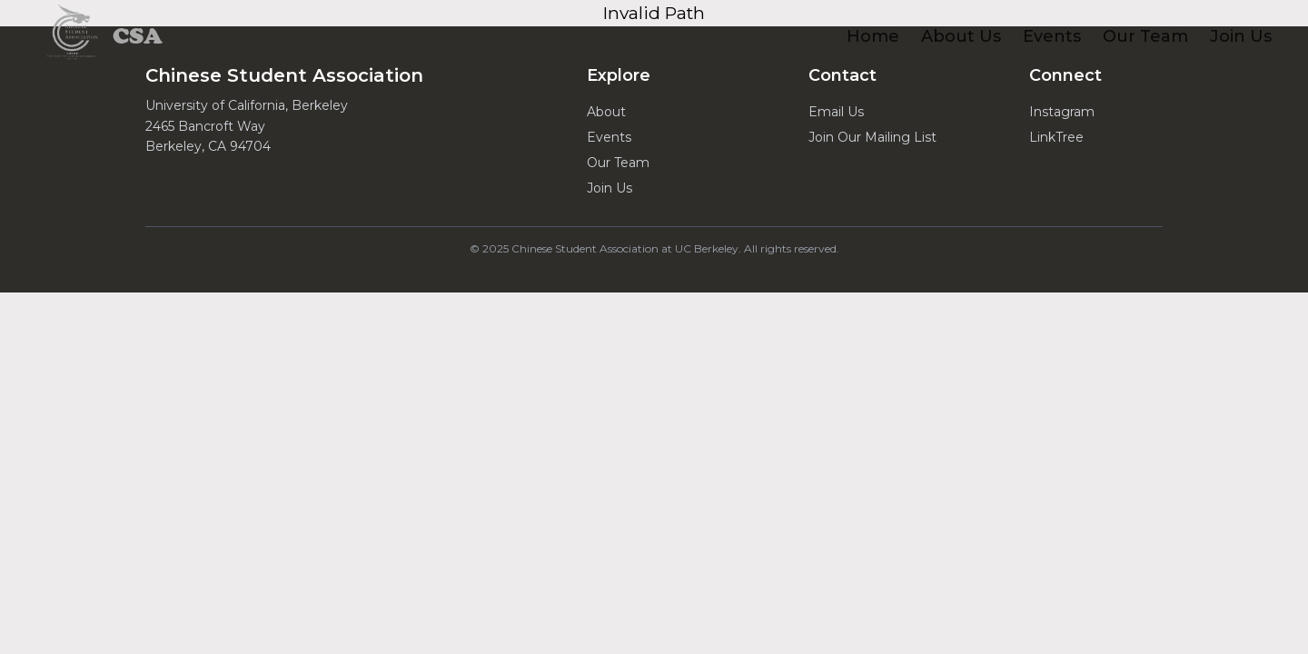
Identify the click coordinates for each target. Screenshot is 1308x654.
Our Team (618, 162)
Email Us (836, 112)
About (606, 112)
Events (609, 137)
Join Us (609, 188)
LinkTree (1056, 137)
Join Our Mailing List (872, 137)
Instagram (1062, 112)
